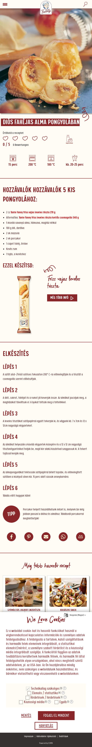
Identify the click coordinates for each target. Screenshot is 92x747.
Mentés (26, 715)
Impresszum (28, 736)
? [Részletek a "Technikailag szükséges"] (64, 688)
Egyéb (63, 702)
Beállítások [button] (63, 736)
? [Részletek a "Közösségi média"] (49, 702)
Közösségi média (34, 702)
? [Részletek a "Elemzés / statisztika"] (63, 693)
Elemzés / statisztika (45, 693)
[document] (46, 648)
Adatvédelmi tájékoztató (46, 736)
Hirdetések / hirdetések (45, 697)
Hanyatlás (46, 726)
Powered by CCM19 (46, 743)
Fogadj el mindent (56, 715)
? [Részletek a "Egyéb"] (71, 702)
